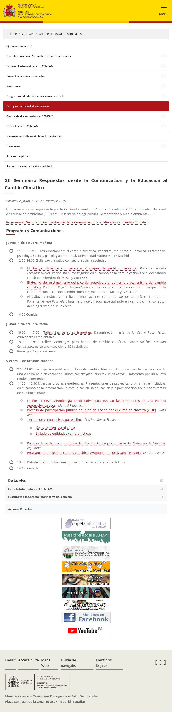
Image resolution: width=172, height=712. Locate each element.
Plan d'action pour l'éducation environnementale (39, 56)
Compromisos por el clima (55, 427)
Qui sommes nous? (19, 46)
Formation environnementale (26, 76)
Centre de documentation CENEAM (29, 116)
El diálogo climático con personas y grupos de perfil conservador (82, 268)
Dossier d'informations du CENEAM (30, 66)
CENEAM (28, 34)
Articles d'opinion (18, 156)
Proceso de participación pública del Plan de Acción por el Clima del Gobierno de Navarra (96, 443)
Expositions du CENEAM (22, 126)
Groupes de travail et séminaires (60, 34)
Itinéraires (13, 146)
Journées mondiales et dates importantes (34, 136)
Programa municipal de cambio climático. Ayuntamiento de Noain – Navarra (84, 452)
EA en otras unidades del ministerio (29, 166)
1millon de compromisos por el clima (55, 419)
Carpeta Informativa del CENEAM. (30, 489)
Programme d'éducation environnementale (35, 96)
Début (10, 660)
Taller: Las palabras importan (67, 332)
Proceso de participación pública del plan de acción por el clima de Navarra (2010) (91, 410)
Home (13, 34)
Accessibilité (28, 660)
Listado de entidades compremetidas (64, 433)
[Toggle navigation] (162, 10)
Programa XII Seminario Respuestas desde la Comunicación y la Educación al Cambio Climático (77, 222)
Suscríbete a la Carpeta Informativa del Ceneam (40, 497)
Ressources (14, 86)
